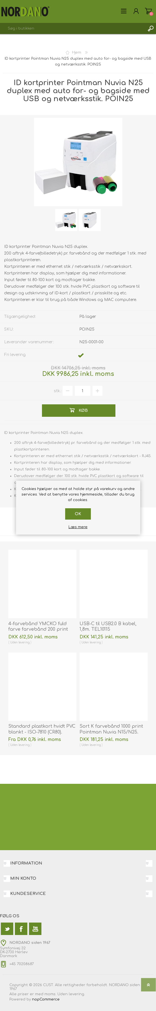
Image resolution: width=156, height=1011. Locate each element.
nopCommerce (46, 999)
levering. (77, 994)
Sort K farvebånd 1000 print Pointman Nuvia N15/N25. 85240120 (111, 732)
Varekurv (148, 11)
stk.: (58, 391)
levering (24, 642)
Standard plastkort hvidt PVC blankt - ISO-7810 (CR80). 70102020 (41, 732)
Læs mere (78, 527)
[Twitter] (7, 929)
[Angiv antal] (82, 391)
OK (78, 514)
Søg (150, 28)
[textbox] (72, 28)
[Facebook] (21, 929)
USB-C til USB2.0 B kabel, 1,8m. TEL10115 (108, 626)
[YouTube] (35, 929)
